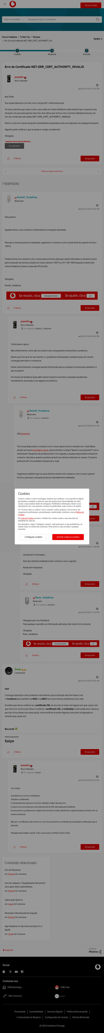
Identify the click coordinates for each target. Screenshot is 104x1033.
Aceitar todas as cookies (68, 537)
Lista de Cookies (27, 518)
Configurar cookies (33, 537)
